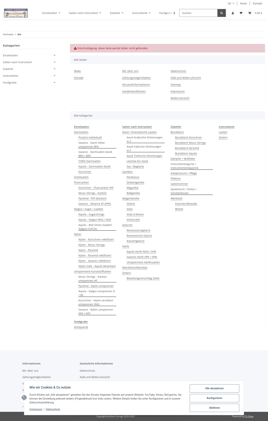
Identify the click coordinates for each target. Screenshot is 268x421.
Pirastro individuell (90, 137)
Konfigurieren (214, 398)
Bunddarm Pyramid (187, 148)
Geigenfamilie (130, 198)
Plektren (176, 178)
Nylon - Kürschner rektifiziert (96, 239)
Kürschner (84, 171)
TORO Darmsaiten (89, 161)
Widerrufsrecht (180, 98)
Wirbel (179, 209)
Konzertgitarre (135, 241)
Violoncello (133, 219)
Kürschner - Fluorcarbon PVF (95, 187)
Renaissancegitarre (138, 230)
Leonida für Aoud (137, 161)
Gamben (127, 171)
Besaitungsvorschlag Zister (143, 278)
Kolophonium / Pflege (184, 173)
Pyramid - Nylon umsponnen (96, 286)
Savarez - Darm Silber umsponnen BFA (91, 144)
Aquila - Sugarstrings (91, 214)
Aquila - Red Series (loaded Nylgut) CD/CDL (95, 227)
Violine (131, 203)
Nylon (77, 234)
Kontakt (257, 3)
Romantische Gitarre (139, 235)
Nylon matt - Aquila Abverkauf (96, 266)
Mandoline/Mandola (134, 267)
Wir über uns (130, 71)
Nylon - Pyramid (88, 250)
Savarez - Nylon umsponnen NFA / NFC (95, 311)
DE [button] (229, 3)
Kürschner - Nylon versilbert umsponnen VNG (95, 302)
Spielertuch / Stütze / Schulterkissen (184, 191)
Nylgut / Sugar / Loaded (88, 209)
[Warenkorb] (255, 13)
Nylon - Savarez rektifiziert (94, 260)
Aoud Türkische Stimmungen (144, 155)
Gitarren (127, 225)
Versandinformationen (136, 84)
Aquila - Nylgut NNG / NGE (94, 219)
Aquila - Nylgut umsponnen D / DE (96, 293)
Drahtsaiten (81, 177)
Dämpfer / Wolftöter (183, 158)
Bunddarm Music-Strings (190, 142)
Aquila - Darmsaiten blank (94, 166)
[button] (233, 13)
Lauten (223, 132)
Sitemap (176, 84)
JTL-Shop (249, 416)
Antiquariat (81, 327)
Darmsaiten (81, 132)
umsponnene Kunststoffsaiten (92, 271)
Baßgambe (133, 193)
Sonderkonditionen (134, 91)
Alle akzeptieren (214, 388)
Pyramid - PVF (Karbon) (92, 198)
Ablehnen (213, 408)
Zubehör (8, 69)
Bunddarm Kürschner (188, 137)
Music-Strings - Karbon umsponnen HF (92, 278)
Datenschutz (53, 409)
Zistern (126, 273)
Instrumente (10, 75)
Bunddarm (177, 132)
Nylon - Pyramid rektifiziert (94, 255)
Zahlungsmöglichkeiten (136, 77)
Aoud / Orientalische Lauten (139, 132)
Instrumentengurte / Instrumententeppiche (184, 166)
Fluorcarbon (81, 182)
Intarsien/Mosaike (186, 203)
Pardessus (133, 177)
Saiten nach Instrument (17, 62)
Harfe (125, 246)
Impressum (36, 409)
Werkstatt (176, 198)
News (243, 3)
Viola (130, 209)
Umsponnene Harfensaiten (143, 262)
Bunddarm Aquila (186, 153)
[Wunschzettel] (241, 13)
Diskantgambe (135, 182)
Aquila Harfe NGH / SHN (141, 251)
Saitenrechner (179, 184)
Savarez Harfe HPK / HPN (142, 257)
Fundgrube (9, 82)
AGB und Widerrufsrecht (186, 77)
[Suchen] (198, 13)
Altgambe (132, 187)
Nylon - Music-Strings (91, 244)
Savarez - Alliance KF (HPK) (94, 203)
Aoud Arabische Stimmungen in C (145, 139)
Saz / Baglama (135, 166)
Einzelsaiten (10, 55)
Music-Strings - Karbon (92, 193)
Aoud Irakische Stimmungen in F (144, 148)
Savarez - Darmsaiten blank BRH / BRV (95, 153)
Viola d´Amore (135, 214)
